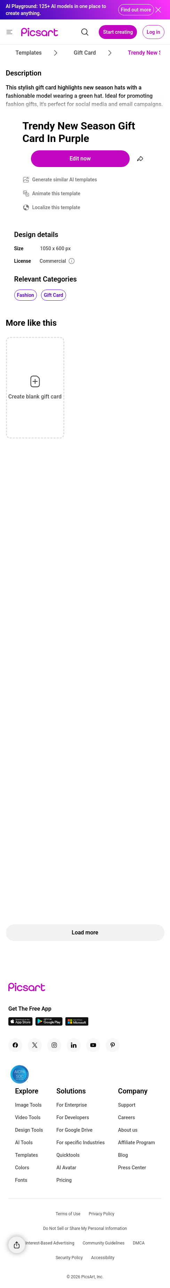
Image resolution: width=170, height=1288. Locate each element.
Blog (123, 1155)
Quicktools (68, 1155)
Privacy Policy (101, 1213)
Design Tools (29, 1130)
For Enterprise (71, 1105)
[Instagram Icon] (54, 1045)
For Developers (72, 1117)
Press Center (132, 1167)
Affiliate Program (136, 1142)
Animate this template (56, 193)
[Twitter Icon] (35, 1045)
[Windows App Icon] (76, 1023)
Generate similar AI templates (64, 179)
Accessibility (102, 1257)
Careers (126, 1117)
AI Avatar (66, 1167)
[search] (84, 32)
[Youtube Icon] (93, 1045)
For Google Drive (74, 1130)
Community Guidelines (103, 1243)
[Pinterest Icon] (113, 1045)
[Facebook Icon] (15, 1045)
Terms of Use (68, 1213)
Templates (26, 1155)
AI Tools (24, 1142)
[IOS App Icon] (20, 1023)
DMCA (139, 1243)
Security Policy (69, 1257)
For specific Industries (80, 1142)
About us (128, 1130)
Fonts (21, 1180)
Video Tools (27, 1117)
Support (127, 1105)
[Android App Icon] (49, 1023)
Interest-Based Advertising (49, 1243)
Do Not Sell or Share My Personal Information (85, 1228)
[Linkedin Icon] (74, 1045)
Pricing (64, 1180)
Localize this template (56, 207)
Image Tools (28, 1105)
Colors (22, 1167)
